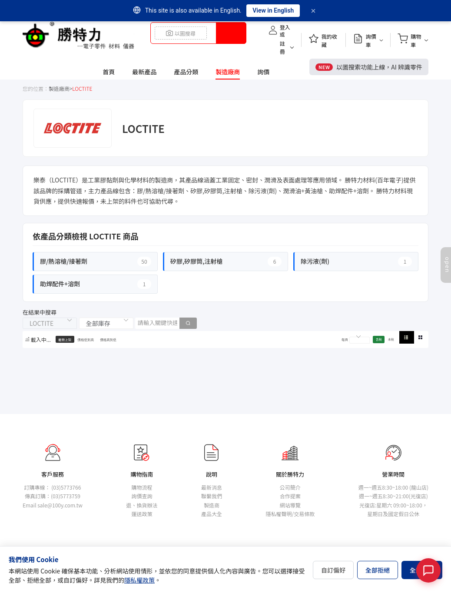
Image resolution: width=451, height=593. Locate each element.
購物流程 (141, 487)
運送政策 (141, 513)
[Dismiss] (313, 11)
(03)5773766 (66, 487)
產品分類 (186, 71)
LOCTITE (82, 88)
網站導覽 (290, 505)
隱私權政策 (139, 580)
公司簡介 (290, 487)
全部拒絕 (377, 570)
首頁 (109, 71)
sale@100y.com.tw (60, 505)
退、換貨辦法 (141, 505)
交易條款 (304, 513)
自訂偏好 (333, 570)
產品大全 (211, 513)
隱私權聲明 (278, 513)
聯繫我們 (211, 496)
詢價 (263, 71)
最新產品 (144, 71)
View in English (273, 10)
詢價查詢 (141, 496)
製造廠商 (228, 71)
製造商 (211, 505)
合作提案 (290, 496)
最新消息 (211, 487)
